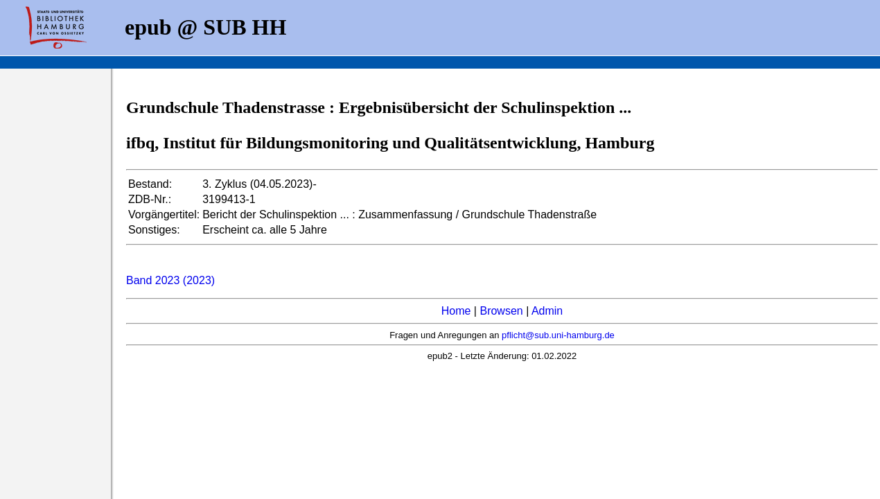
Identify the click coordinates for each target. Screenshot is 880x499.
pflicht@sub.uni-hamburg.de (558, 335)
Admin (547, 311)
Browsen (500, 311)
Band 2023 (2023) (170, 280)
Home (456, 311)
